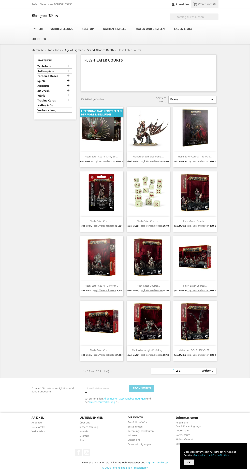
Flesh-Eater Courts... (148, 221)
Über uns (85, 422)
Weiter (208, 371)
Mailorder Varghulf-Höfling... (148, 350)
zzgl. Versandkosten (105, 161)
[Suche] (194, 16)
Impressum (182, 430)
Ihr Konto (135, 417)
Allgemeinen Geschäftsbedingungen (125, 398)
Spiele (41, 81)
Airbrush (43, 86)
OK (189, 462)
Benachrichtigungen (139, 444)
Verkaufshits (39, 431)
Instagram (86, 452)
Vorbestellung (46, 110)
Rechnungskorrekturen (141, 431)
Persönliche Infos (137, 422)
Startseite (44, 60)
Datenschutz (183, 434)
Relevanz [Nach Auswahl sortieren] (192, 99)
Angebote (37, 422)
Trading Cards (46, 100)
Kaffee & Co (45, 105)
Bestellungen (135, 426)
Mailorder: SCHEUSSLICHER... (195, 350)
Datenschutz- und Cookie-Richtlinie (211, 455)
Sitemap (84, 435)
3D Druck (43, 91)
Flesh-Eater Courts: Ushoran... (102, 285)
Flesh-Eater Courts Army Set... (101, 156)
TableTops (44, 66)
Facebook (78, 452)
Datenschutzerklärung (102, 402)
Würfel (41, 95)
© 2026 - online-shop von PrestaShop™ (125, 467)
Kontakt (84, 431)
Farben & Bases (47, 76)
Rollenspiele (45, 71)
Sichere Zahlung (89, 427)
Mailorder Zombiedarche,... (148, 156)
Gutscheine (134, 439)
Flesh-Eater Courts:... (101, 221)
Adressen (133, 435)
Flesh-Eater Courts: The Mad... (195, 156)
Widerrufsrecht (184, 439)
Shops (83, 440)
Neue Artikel (39, 427)
